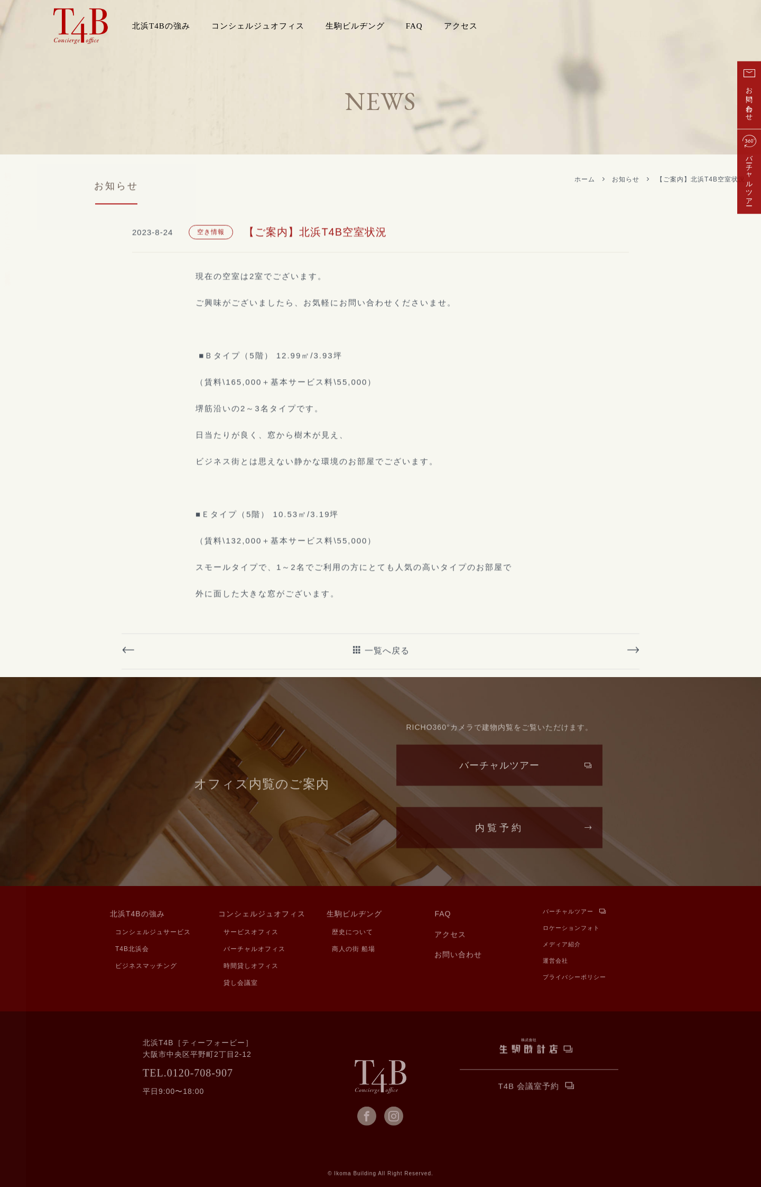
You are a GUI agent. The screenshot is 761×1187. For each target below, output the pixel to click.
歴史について (352, 933)
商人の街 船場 (353, 950)
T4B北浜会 (132, 950)
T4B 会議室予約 (529, 1087)
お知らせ (625, 179)
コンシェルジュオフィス (261, 915)
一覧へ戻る (387, 697)
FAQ (414, 26)
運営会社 (555, 962)
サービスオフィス (251, 933)
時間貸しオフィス (251, 967)
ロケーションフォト (571, 930)
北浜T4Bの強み (137, 915)
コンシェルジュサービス (153, 933)
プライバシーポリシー (574, 979)
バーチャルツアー (499, 774)
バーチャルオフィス (254, 950)
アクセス (461, 26)
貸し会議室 (241, 984)
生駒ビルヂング (354, 915)
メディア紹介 (562, 946)
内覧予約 (499, 837)
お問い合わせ (458, 956)
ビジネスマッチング (146, 967)
